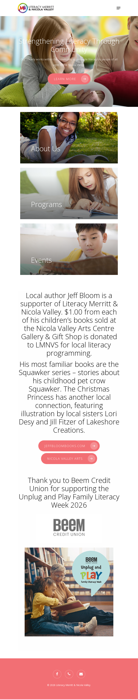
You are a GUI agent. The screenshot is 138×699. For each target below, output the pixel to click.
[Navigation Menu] (118, 8)
